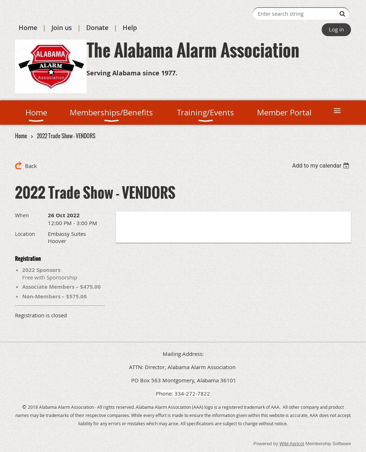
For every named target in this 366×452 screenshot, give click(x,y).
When (22, 215)
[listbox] (321, 165)
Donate (97, 27)
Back (31, 165)
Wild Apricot (292, 443)
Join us (61, 27)
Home (28, 27)
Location (25, 233)
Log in (336, 29)
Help (130, 27)
